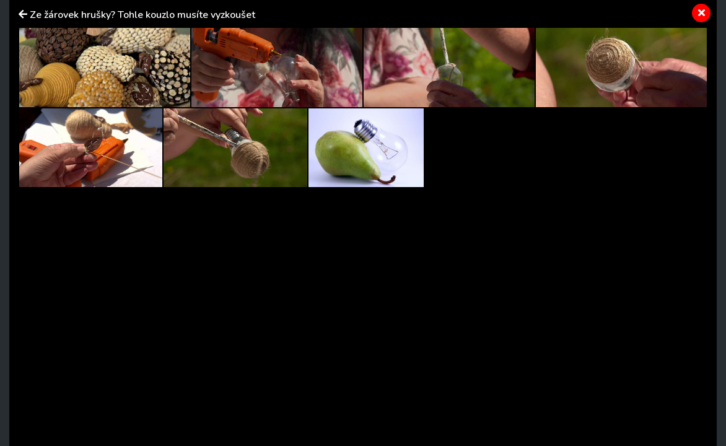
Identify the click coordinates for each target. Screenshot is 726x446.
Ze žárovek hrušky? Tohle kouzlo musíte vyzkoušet (142, 15)
